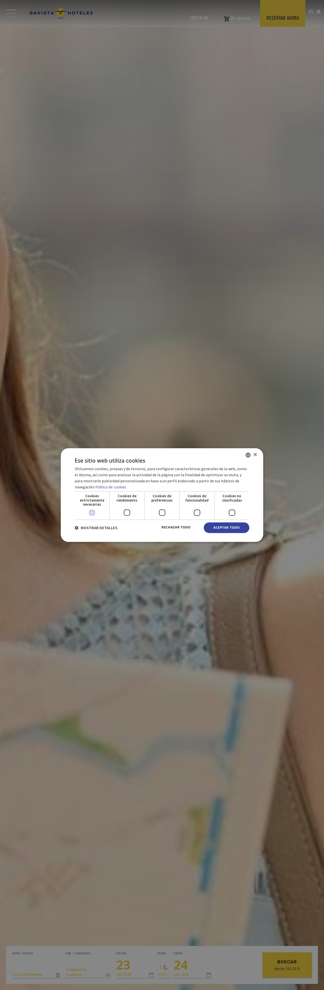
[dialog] (162, 495)
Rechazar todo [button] (173, 527)
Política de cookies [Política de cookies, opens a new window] (111, 486)
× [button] (255, 454)
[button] (96, 527)
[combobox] (248, 454)
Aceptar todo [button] (226, 527)
